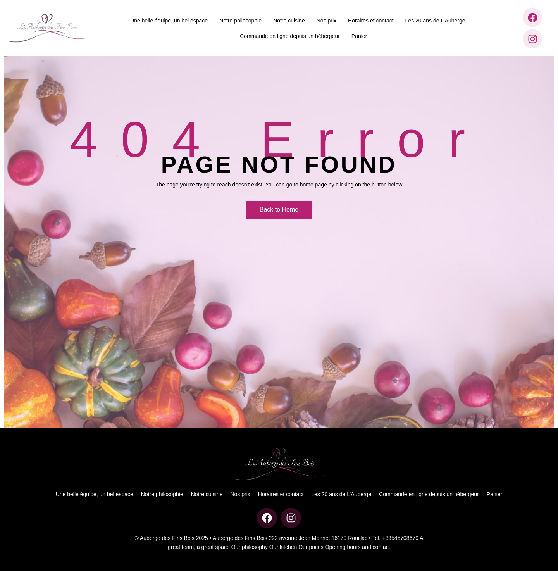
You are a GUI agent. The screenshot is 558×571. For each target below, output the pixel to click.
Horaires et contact (371, 20)
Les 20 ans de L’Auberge (435, 20)
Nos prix (326, 20)
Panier (359, 36)
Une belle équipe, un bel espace (169, 20)
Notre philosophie (240, 20)
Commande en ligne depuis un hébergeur (290, 36)
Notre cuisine (289, 20)
